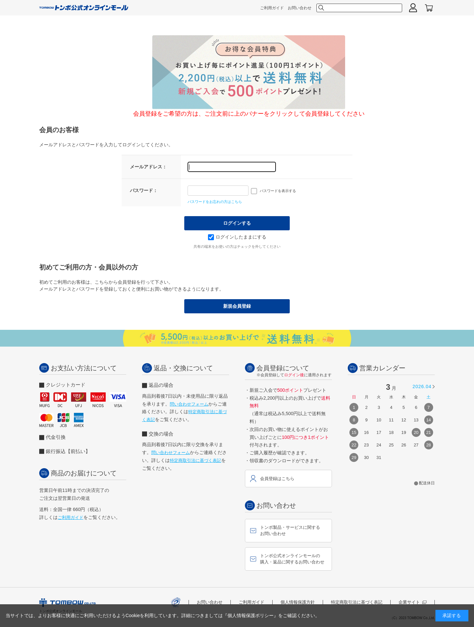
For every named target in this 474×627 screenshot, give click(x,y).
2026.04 (421, 386)
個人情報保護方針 (298, 602)
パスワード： (144, 190)
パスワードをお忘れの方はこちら (215, 202)
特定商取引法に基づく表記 (195, 460)
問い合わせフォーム (189, 404)
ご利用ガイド (272, 8)
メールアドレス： (148, 166)
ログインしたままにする (237, 237)
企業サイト (413, 602)
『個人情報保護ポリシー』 (250, 615)
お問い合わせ (299, 8)
